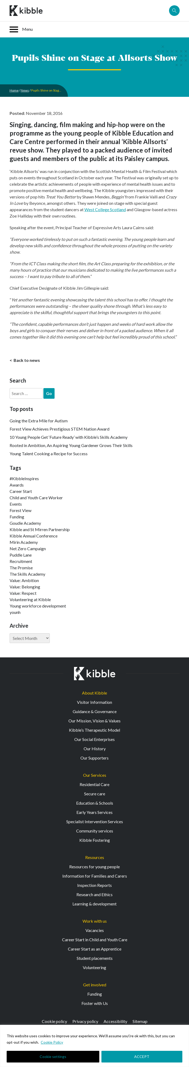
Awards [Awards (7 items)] (17, 484)
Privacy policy (85, 1021)
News (25, 90)
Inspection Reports (94, 885)
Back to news (26, 360)
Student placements (95, 958)
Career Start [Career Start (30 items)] (21, 491)
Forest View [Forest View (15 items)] (20, 510)
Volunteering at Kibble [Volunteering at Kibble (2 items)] (30, 599)
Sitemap (140, 1021)
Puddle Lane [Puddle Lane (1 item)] (21, 554)
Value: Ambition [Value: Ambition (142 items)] (24, 580)
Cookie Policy (52, 1042)
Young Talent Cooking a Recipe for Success (49, 453)
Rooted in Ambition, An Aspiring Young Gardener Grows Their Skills (71, 445)
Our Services (94, 775)
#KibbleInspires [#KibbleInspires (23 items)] (24, 478)
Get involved (94, 984)
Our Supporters (94, 757)
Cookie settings (53, 1056)
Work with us (95, 920)
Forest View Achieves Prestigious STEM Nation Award (59, 428)
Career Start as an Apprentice (94, 948)
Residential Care (94, 784)
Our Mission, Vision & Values (94, 720)
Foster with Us (94, 1003)
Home (14, 90)
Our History (95, 748)
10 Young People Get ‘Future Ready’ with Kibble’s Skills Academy (69, 437)
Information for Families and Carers (94, 875)
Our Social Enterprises (94, 739)
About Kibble (94, 692)
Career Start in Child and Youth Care (94, 939)
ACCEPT (141, 1056)
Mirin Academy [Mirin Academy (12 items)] (24, 542)
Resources (94, 857)
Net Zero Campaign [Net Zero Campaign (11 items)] (28, 548)
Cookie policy (54, 1021)
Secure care (94, 793)
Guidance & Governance (95, 711)
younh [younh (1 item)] (15, 612)
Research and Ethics (94, 894)
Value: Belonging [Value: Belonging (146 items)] (25, 586)
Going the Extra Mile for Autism (39, 420)
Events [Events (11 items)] (16, 503)
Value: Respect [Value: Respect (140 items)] (23, 593)
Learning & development (94, 903)
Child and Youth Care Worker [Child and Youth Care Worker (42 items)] (36, 497)
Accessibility (115, 1021)
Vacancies (94, 930)
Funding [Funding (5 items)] (17, 516)
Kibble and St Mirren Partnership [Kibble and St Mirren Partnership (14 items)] (40, 529)
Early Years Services (94, 812)
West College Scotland (105, 209)
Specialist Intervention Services (94, 821)
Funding (94, 993)
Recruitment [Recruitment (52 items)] (21, 561)
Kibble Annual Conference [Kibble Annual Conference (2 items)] (33, 535)
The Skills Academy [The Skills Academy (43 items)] (27, 573)
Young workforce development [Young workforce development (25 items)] (38, 605)
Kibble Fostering (94, 840)
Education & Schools (94, 802)
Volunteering (94, 967)
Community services (94, 830)
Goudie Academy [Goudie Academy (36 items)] (25, 523)
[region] (94, 1046)
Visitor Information (94, 702)
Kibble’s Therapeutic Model (94, 729)
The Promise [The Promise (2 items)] (21, 567)
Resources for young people (94, 866)
